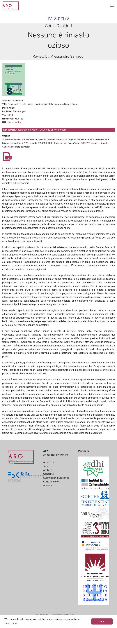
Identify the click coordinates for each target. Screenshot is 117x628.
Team (46, 466)
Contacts (48, 473)
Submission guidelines (56, 477)
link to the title (14, 122)
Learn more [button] (11, 623)
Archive (47, 470)
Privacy (47, 485)
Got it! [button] (102, 621)
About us (48, 462)
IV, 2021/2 (58, 18)
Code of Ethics (51, 481)
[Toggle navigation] (112, 5)
